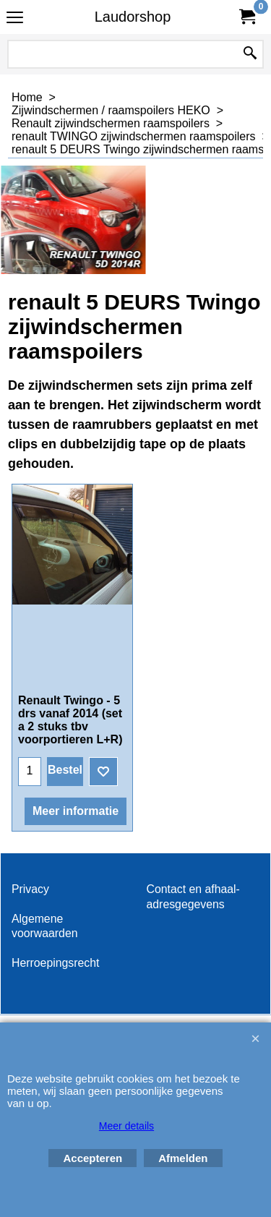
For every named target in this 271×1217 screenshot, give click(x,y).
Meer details (126, 1126)
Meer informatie (76, 811)
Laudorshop (133, 17)
